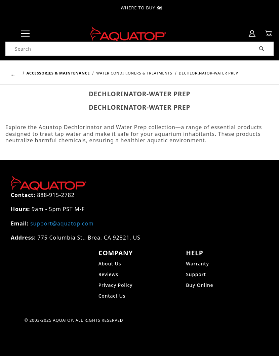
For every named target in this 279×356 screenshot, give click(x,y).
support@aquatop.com (61, 223)
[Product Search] (128, 48)
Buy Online (199, 285)
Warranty (197, 263)
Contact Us (112, 296)
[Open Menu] (25, 34)
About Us (109, 263)
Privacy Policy (115, 285)
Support (196, 274)
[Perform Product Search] (261, 48)
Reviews (108, 274)
